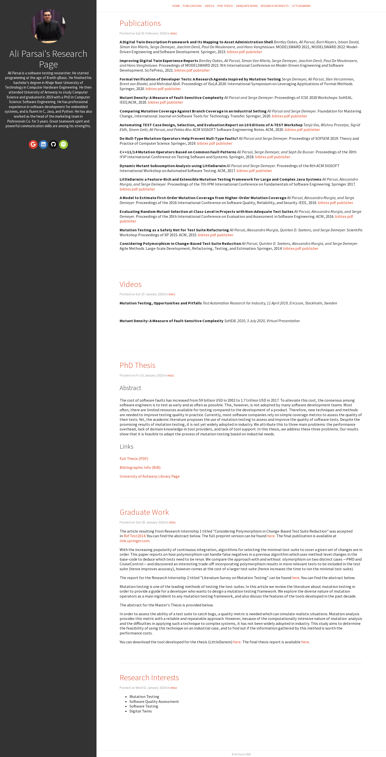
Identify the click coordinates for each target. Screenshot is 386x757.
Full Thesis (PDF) (134, 458)
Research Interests (275, 6)
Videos (209, 6)
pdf (242, 51)
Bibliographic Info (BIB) (140, 467)
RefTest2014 (134, 535)
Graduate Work (247, 6)
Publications (192, 6)
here (271, 535)
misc (173, 33)
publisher (254, 51)
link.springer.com (134, 540)
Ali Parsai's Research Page (48, 58)
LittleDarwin (301, 6)
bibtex (232, 51)
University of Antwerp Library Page (150, 476)
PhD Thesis (225, 6)
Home (176, 6)
